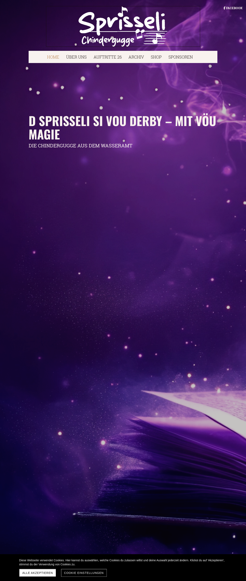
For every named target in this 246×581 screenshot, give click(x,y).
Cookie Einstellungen (84, 572)
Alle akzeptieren (37, 572)
